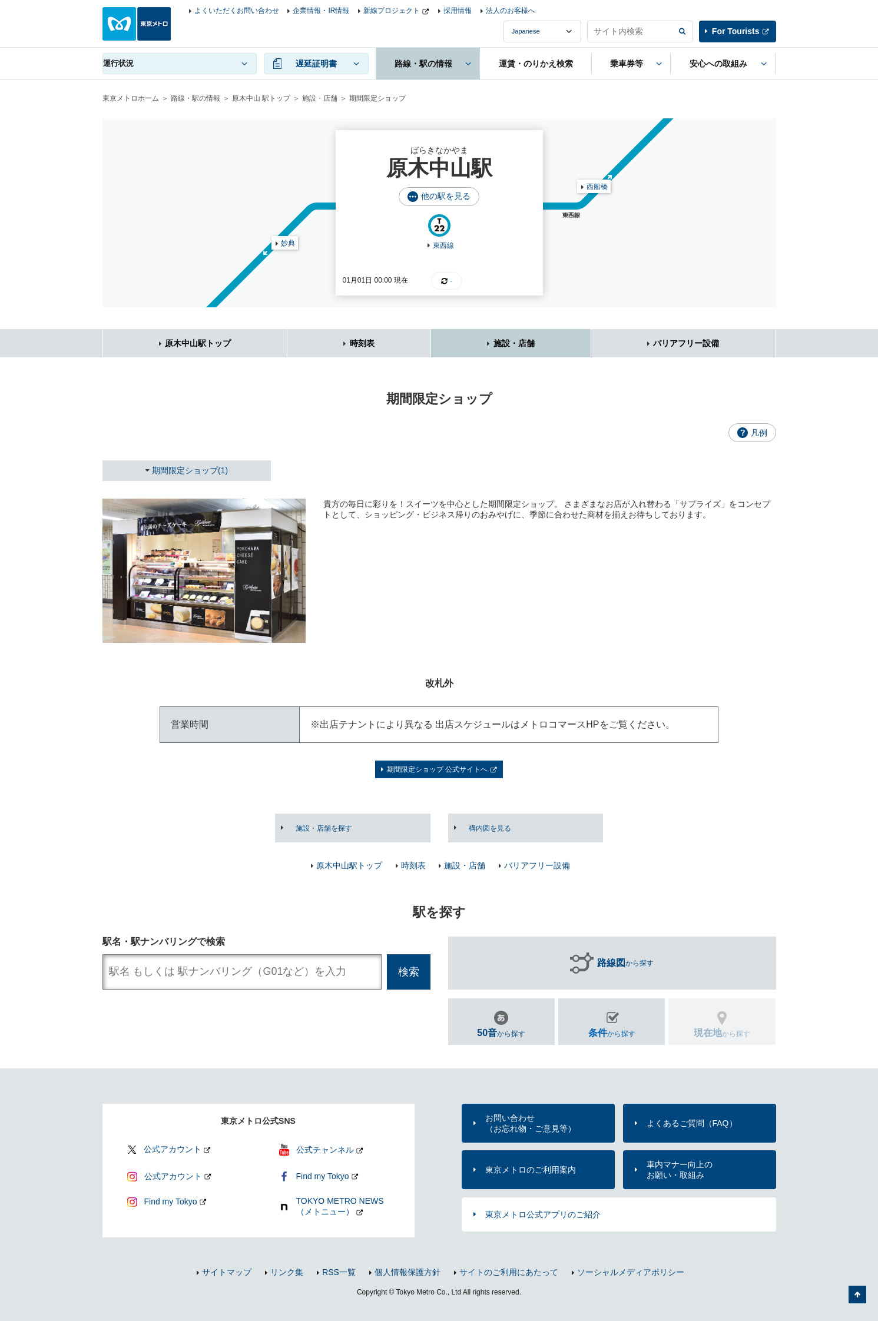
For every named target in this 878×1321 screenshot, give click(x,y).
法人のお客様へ (510, 10)
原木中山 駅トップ (261, 98)
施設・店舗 (319, 98)
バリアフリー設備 (686, 343)
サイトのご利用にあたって (508, 1272)
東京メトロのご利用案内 (530, 1169)
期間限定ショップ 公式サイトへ (437, 769)
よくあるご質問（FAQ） (692, 1123)
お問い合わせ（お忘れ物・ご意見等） (530, 1123)
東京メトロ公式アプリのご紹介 (543, 1214)
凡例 (759, 432)
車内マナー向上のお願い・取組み (680, 1170)
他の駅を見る (446, 196)
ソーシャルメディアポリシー (630, 1272)
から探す (625, 963)
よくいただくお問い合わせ (236, 10)
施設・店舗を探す (324, 828)
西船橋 (597, 186)
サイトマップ (226, 1272)
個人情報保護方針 (407, 1272)
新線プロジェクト (391, 10)
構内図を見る (490, 828)
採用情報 (457, 10)
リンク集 (286, 1272)
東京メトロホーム (130, 98)
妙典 (288, 243)
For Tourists (736, 31)
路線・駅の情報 (195, 98)
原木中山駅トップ (198, 343)
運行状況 (118, 63)
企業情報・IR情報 (321, 10)
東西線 (443, 245)
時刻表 (362, 343)
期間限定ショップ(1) (190, 470)
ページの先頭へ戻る (857, 1294)
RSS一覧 (339, 1272)
